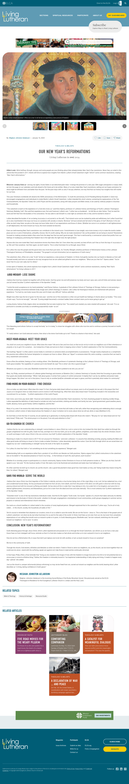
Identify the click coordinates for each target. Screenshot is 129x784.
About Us (97, 15)
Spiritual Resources (63, 15)
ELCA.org (88, 745)
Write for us (74, 749)
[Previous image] (5, 126)
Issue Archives (61, 745)
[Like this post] (97, 138)
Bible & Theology (9, 596)
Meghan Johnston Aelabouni (19, 138)
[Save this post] (107, 138)
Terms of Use (71, 768)
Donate (115, 749)
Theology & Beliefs (64, 146)
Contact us (74, 752)
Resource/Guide (41, 596)
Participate (82, 15)
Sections (44, 15)
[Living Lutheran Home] (15, 16)
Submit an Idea (75, 745)
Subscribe (115, 742)
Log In (115, 3)
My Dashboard (116, 15)
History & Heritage (25, 596)
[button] (125, 3)
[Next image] (124, 126)
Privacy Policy (79, 768)
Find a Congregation (92, 749)
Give (103, 3)
